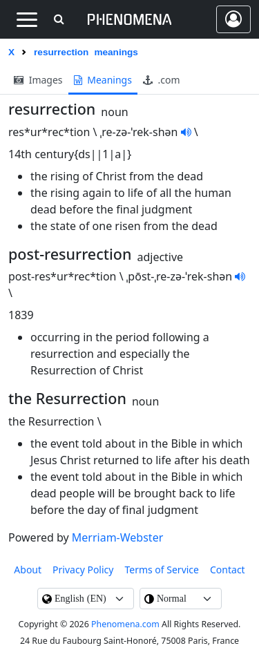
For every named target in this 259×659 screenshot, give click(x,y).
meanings (103, 79)
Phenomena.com (125, 624)
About (27, 569)
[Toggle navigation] (26, 19)
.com (161, 79)
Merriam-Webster (117, 537)
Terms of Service (161, 569)
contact (227, 569)
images (38, 79)
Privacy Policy (82, 569)
